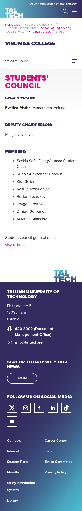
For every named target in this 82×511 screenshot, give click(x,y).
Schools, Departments (21, 28)
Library (12, 500)
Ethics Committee (58, 461)
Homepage (12, 24)
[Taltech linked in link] (53, 408)
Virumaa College (40, 31)
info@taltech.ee (29, 342)
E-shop (50, 451)
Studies (61, 31)
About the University (39, 24)
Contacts (14, 440)
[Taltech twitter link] (12, 408)
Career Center (56, 440)
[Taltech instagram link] (26, 408)
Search (65, 11)
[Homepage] (14, 13)
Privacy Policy (55, 472)
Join (22, 378)
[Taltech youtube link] (12, 421)
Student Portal (18, 461)
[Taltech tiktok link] (66, 408)
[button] (74, 61)
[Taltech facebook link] (39, 408)
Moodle (13, 472)
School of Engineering (56, 28)
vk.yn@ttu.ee (16, 245)
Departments (15, 31)
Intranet (13, 451)
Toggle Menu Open (74, 11)
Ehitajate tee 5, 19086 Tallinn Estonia (19, 312)
